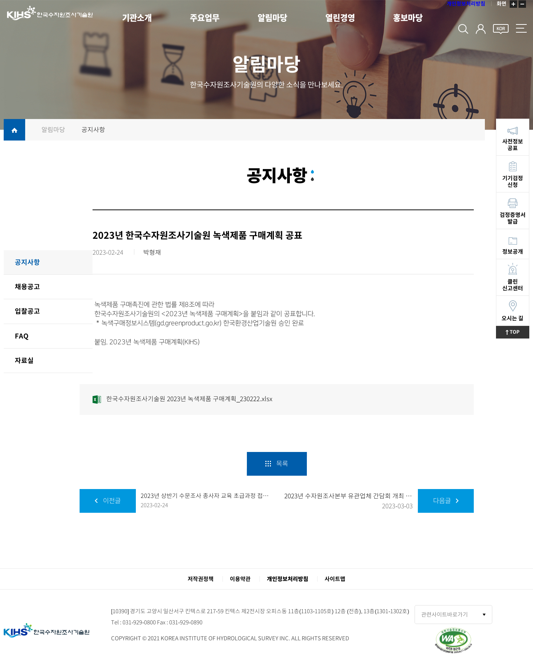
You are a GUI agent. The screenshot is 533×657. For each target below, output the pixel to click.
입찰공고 (27, 311)
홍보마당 (409, 25)
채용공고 (27, 286)
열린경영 (341, 25)
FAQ (22, 336)
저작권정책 (201, 579)
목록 (276, 463)
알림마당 (273, 25)
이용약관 (240, 579)
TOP (517, 332)
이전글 (108, 501)
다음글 (445, 501)
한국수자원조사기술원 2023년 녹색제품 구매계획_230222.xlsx (182, 399)
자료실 (24, 360)
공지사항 (27, 262)
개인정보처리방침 (469, 11)
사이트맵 (335, 579)
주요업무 (205, 25)
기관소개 (137, 25)
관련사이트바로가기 (444, 615)
